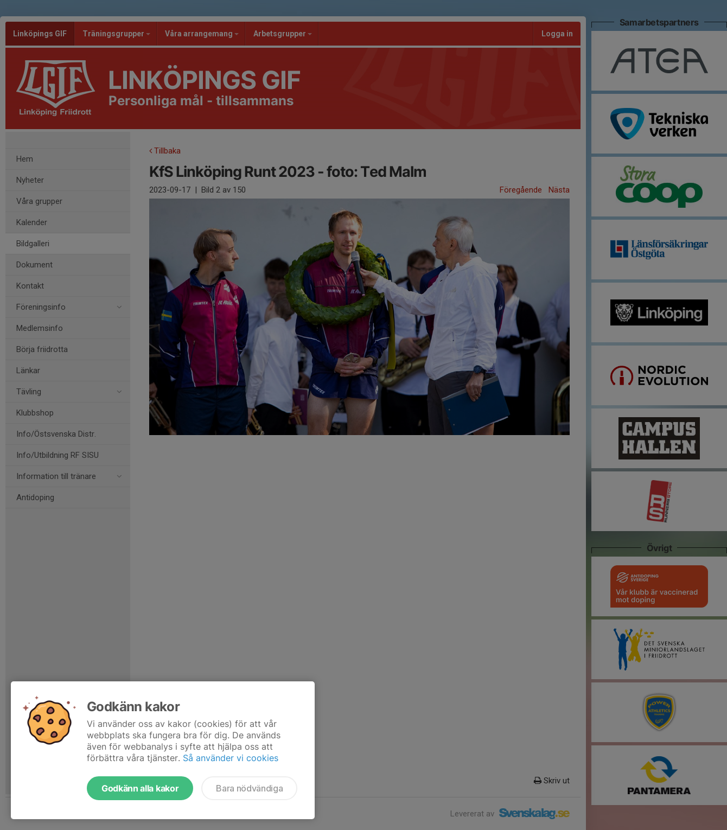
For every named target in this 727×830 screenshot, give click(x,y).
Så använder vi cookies (230, 757)
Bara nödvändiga (249, 788)
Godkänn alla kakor (139, 788)
